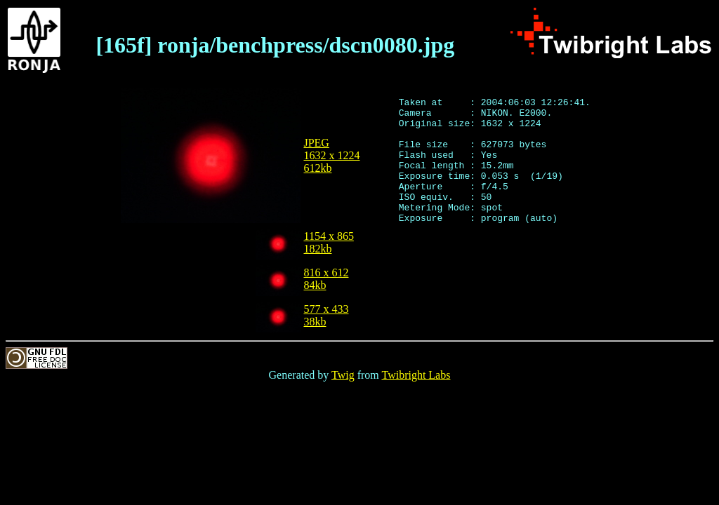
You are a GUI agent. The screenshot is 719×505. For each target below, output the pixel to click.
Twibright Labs (415, 375)
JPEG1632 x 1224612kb (332, 155)
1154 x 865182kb (329, 242)
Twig (343, 375)
